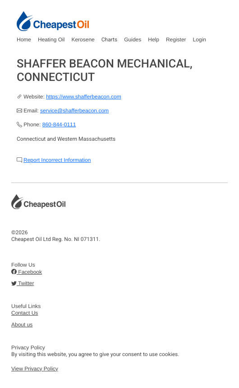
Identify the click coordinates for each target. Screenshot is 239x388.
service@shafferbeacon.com (74, 110)
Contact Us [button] (24, 313)
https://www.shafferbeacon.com (83, 97)
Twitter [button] (22, 283)
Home (24, 39)
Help (153, 39)
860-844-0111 (59, 124)
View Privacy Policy (34, 369)
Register (176, 39)
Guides (132, 39)
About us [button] (21, 324)
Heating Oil (51, 39)
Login (199, 39)
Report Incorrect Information (57, 160)
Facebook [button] (26, 272)
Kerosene (82, 39)
